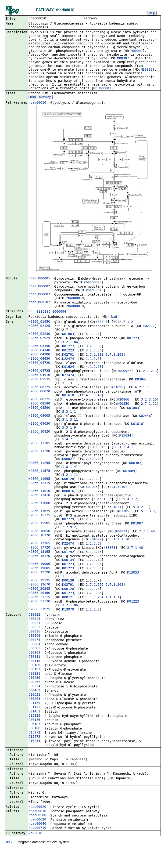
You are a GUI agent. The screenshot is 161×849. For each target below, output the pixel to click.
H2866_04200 (39, 355)
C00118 (34, 661)
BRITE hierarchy (40, 97)
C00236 (34, 678)
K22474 (68, 359)
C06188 (34, 728)
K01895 (117, 388)
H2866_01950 (39, 322)
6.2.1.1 (142, 388)
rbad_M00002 (39, 287)
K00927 (125, 371)
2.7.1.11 (149, 404)
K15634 (125, 436)
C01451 (34, 712)
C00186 (34, 665)
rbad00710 (37, 828)
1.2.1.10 (121, 540)
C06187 (34, 724)
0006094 (59, 312)
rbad (113, 317)
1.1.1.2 (93, 610)
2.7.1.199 (95, 355)
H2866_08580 (39, 404)
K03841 (141, 380)
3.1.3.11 (70, 383)
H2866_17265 (39, 544)
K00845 (101, 322)
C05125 (34, 716)
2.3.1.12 (93, 459)
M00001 (137, 51)
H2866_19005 (39, 568)
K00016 (68, 491)
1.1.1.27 (93, 491)
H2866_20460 (39, 593)
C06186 (34, 720)
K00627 (68, 459)
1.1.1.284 (95, 598)
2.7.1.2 (126, 322)
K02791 (68, 355)
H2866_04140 (39, 350)
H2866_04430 (39, 359)
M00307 (123, 59)
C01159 (34, 703)
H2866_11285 (39, 443)
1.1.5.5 (93, 359)
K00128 (68, 479)
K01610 (68, 395)
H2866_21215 (39, 597)
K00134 (68, 560)
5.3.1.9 (69, 428)
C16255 (34, 741)
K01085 (92, 487)
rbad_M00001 (39, 279)
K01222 (68, 346)
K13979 (68, 610)
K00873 (121, 532)
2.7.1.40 (147, 532)
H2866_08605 (39, 416)
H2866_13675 (39, 511)
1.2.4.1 (126, 447)
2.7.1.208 (114, 355)
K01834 (115, 507)
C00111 (34, 657)
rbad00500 (37, 815)
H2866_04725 (39, 371)
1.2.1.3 (93, 479)
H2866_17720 (39, 548)
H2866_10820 (39, 432)
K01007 (137, 524)
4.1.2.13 (93, 367)
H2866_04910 (39, 375)
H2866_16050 (39, 531)
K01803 (68, 334)
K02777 (149, 326)
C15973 (34, 737)
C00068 (34, 636)
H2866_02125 (39, 326)
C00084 (34, 644)
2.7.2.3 (150, 371)
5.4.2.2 (130, 499)
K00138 (68, 581)
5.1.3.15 (93, 552)
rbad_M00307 (39, 302)
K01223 (133, 338)
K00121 (68, 598)
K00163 (101, 447)
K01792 (68, 552)
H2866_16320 (39, 536)
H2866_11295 (39, 463)
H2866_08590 (39, 408)
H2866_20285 (39, 589)
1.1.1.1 (138, 540)
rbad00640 (37, 824)
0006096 (43, 312)
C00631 (34, 695)
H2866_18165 (39, 552)
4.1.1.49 (93, 395)
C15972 (34, 733)
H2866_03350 (39, 346)
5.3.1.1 (93, 334)
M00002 (147, 70)
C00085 (34, 648)
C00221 (34, 674)
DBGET (10, 842)
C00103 (34, 653)
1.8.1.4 (69, 467)
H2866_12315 (39, 483)
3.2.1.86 (70, 342)
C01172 (34, 707)
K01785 (123, 511)
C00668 (34, 699)
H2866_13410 (39, 495)
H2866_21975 (39, 609)
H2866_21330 (39, 601)
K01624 (68, 367)
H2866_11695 (39, 479)
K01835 (105, 499)
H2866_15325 (39, 515)
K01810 (137, 424)
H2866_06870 (39, 392)
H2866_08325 (39, 399)
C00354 (34, 686)
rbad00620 (37, 820)
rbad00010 (37, 103)
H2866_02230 (39, 334)
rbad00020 (37, 807)
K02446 (145, 416)
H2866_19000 (39, 564)
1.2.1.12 (93, 560)
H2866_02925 (39, 338)
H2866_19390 (39, 572)
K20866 (123, 400)
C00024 (34, 619)
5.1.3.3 (148, 511)
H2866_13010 (39, 491)
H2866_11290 (39, 451)
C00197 (34, 670)
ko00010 (35, 833)
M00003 (105, 88)
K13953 (133, 573)
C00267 (34, 682)
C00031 (34, 623)
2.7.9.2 (69, 527)
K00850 (123, 404)
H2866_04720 (39, 363)
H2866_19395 (39, 580)
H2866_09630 (39, 424)
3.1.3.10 (149, 400)
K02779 (68, 519)
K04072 (96, 540)
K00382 (135, 463)
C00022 (34, 615)
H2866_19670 (39, 585)
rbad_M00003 (39, 294)
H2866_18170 (39, 556)
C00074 (34, 640)
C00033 (34, 627)
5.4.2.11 (70, 439)
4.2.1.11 (70, 475)
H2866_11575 (39, 471)
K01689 (129, 471)
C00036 (34, 632)
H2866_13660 (39, 503)
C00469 (34, 691)
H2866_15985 (39, 523)
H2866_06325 (39, 387)
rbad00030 (37, 811)
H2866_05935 (39, 379)
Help (152, 13)
